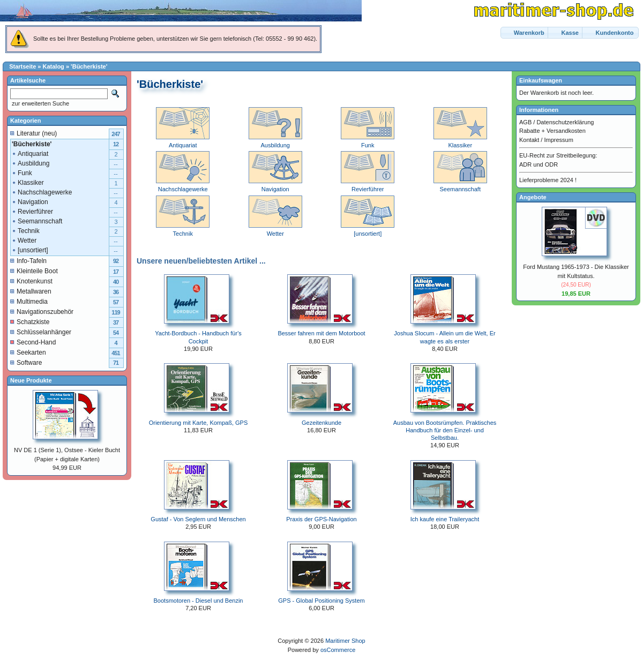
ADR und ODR (538, 164)
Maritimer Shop (345, 641)
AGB (525, 122)
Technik (25, 231)
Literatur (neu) (33, 133)
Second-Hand (33, 342)
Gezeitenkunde (321, 422)
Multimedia (29, 301)
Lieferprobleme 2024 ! (548, 180)
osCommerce (337, 650)
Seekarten (28, 352)
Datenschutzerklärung (565, 122)
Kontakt (529, 140)
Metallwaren (30, 291)
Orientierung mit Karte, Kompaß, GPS (198, 422)
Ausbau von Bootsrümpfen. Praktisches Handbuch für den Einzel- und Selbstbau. (445, 430)
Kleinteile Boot (34, 271)
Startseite (22, 66)
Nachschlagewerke (41, 192)
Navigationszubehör (41, 312)
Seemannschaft (36, 221)
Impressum (558, 140)
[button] (525, 33)
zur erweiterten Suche (39, 103)
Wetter (23, 240)
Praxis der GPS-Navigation (321, 519)
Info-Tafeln (28, 261)
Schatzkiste (29, 322)
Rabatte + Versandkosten (552, 131)
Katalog (53, 66)
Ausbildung (30, 163)
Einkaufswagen (540, 80)
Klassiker (27, 182)
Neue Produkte (31, 380)
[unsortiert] (29, 250)
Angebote (533, 197)
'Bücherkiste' (89, 66)
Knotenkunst (31, 281)
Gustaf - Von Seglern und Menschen (198, 519)
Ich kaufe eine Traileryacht (444, 519)
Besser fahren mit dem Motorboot (321, 333)
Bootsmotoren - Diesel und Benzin (198, 600)
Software (26, 362)
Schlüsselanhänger (40, 332)
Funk (21, 173)
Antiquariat (29, 154)
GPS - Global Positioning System (321, 600)
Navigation (29, 202)
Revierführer (32, 211)
